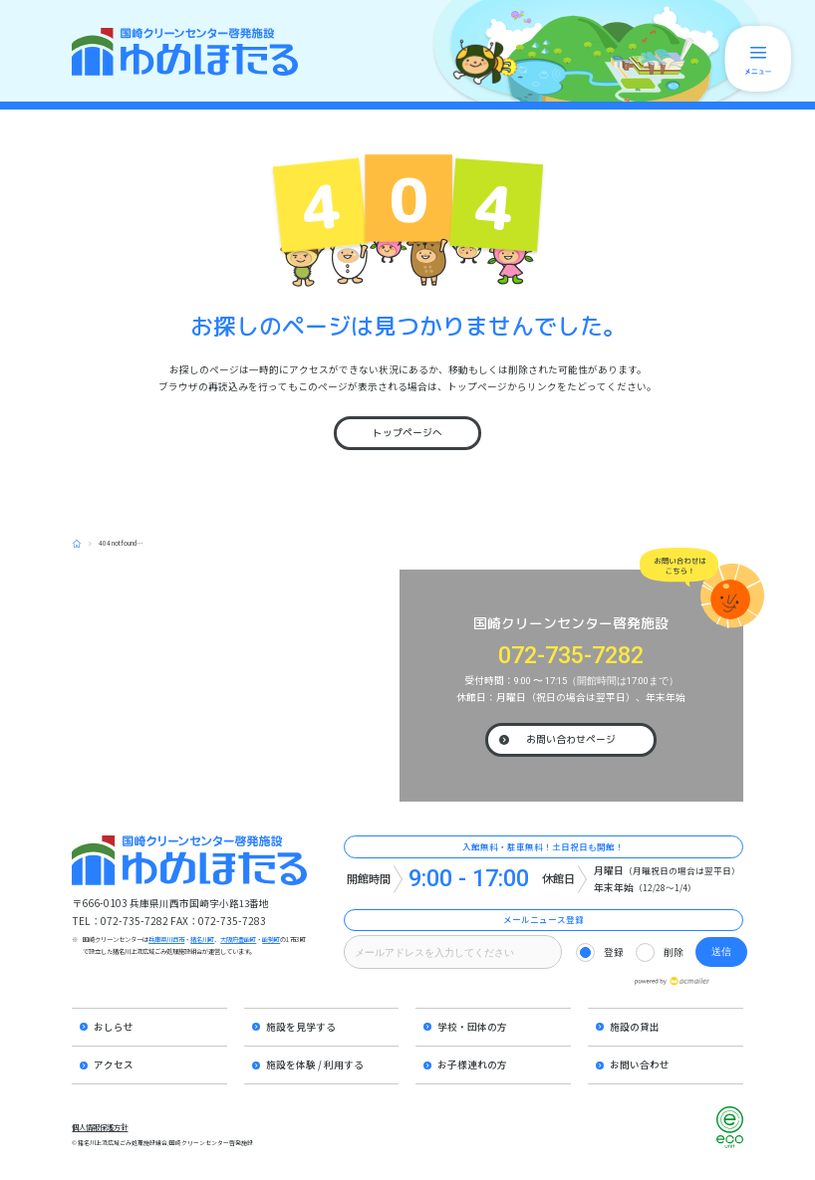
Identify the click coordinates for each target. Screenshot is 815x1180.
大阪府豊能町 (238, 939)
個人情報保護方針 (100, 1126)
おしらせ (114, 1027)
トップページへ (407, 432)
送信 (721, 951)
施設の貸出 (635, 1027)
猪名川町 (202, 939)
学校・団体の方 (472, 1027)
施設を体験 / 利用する (315, 1064)
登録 (614, 952)
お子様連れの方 (472, 1064)
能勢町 (271, 939)
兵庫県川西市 (166, 939)
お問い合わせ (640, 1064)
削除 (673, 952)
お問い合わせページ (571, 739)
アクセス (114, 1064)
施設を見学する (301, 1027)
